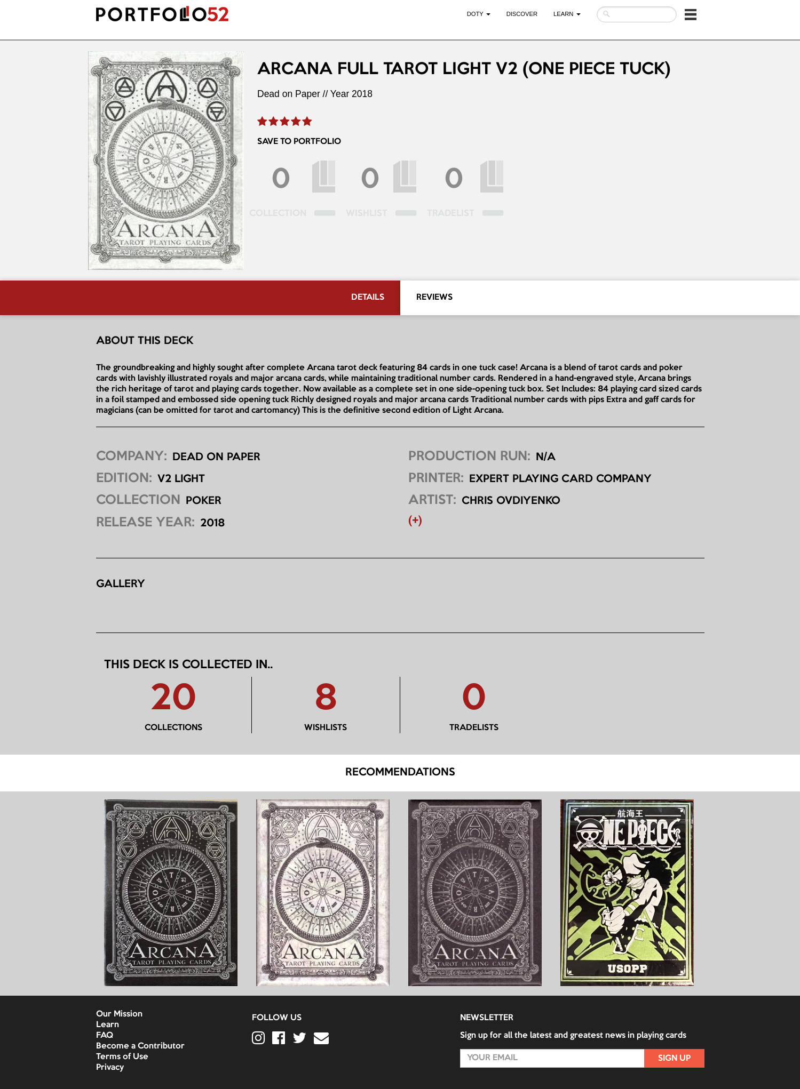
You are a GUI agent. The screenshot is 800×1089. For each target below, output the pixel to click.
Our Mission (119, 1014)
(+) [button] (415, 521)
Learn (107, 1025)
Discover (521, 14)
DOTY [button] (478, 14)
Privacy (110, 1067)
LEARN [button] (566, 14)
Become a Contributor (140, 1046)
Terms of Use (122, 1057)
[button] (690, 14)
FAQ (104, 1035)
